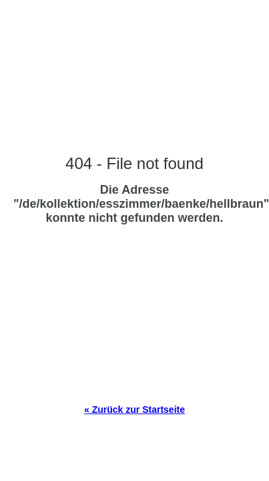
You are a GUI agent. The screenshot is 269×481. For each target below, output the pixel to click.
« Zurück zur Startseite (134, 409)
